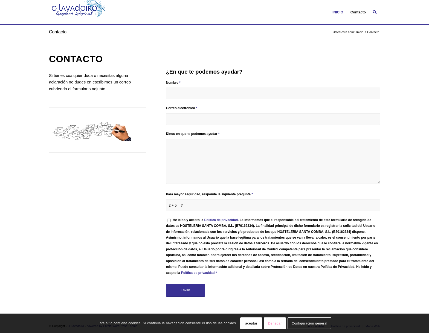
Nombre (173, 83)
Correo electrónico (181, 108)
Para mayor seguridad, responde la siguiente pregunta (209, 194)
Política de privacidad (221, 220)
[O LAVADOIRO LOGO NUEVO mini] (78, 12)
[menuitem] (338, 12)
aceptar (251, 323)
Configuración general (309, 323)
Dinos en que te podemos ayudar (193, 134)
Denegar (275, 323)
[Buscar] (374, 12)
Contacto (57, 32)
